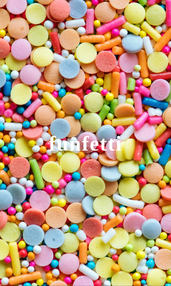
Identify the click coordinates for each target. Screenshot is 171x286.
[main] (85, 143)
